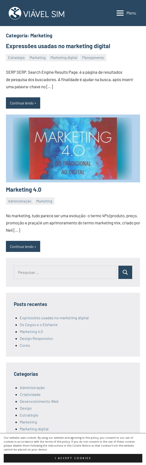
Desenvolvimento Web (39, 401)
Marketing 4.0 (23, 189)
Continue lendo (22, 103)
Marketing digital (64, 57)
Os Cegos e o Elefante (39, 324)
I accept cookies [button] (73, 458)
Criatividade (30, 394)
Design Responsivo (36, 338)
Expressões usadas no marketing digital (58, 45)
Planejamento (93, 57)
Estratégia (16, 57)
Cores (25, 345)
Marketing (38, 57)
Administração (19, 201)
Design (26, 408)
